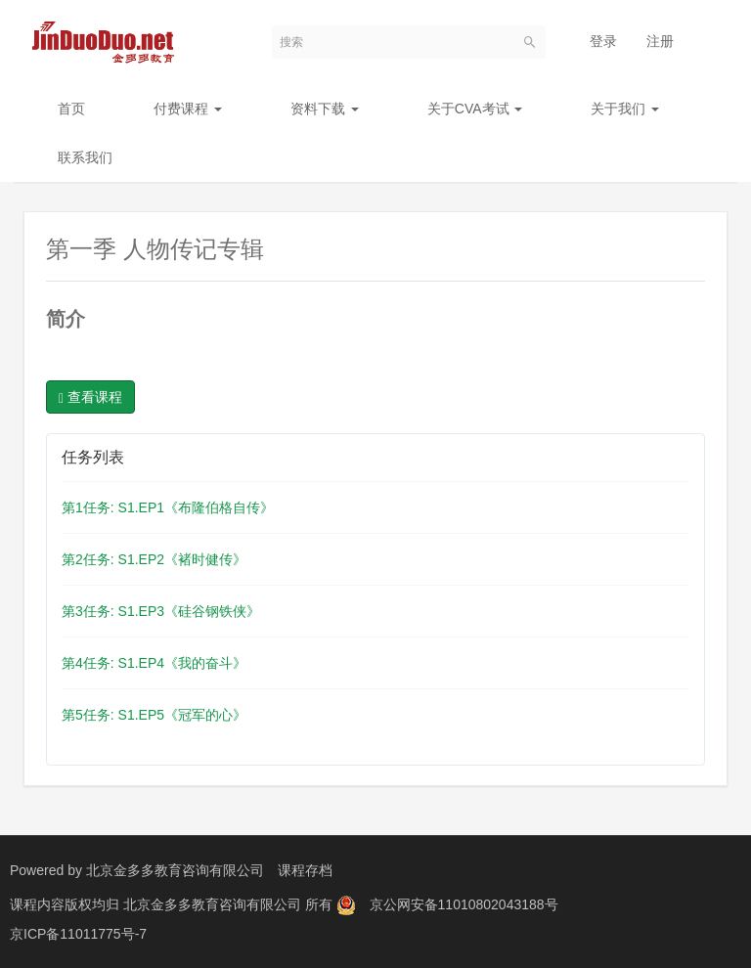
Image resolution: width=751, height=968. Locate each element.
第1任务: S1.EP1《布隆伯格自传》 (168, 507)
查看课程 (90, 397)
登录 (603, 41)
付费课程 (188, 108)
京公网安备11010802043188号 (464, 904)
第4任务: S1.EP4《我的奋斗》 (154, 663)
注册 (660, 41)
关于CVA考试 (475, 108)
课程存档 (305, 870)
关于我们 (625, 108)
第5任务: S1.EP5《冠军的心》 (154, 715)
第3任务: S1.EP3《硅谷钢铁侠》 (161, 611)
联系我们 (85, 157)
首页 (71, 108)
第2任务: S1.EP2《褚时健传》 (154, 559)
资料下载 (324, 108)
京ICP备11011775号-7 (78, 934)
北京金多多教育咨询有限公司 (175, 870)
